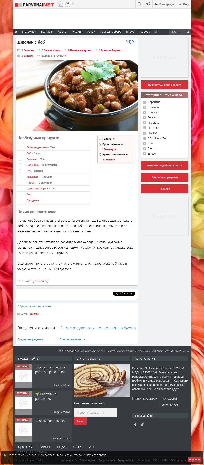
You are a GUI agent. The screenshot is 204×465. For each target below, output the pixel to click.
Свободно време (110, 31)
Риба (151, 143)
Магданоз (33, 176)
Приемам (194, 459)
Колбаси (153, 107)
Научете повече (96, 455)
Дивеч (152, 153)
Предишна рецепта (30, 339)
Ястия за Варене (110, 50)
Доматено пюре (37, 188)
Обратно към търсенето (34, 306)
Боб (29, 153)
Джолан (28, 55)
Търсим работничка (50, 421)
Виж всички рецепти (165, 177)
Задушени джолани (36, 327)
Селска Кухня (52, 50)
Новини (77, 31)
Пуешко (153, 133)
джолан (34, 313)
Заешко (152, 148)
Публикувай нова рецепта (164, 84)
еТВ (92, 447)
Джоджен (33, 200)
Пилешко (153, 122)
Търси (80, 421)
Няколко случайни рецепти (164, 165)
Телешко (153, 117)
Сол (29, 194)
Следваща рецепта (72, 339)
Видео (62, 447)
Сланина (32, 159)
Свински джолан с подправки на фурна (98, 327)
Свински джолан (37, 147)
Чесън (31, 182)
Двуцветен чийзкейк (89, 403)
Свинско (29, 50)
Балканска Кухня (80, 50)
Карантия (154, 102)
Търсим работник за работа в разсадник (50, 369)
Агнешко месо (157, 138)
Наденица (33, 165)
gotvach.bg (40, 281)
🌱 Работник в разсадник (46, 396)
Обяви (78, 447)
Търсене (164, 188)
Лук (29, 171)
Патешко (153, 128)
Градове (144, 31)
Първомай (24, 447)
